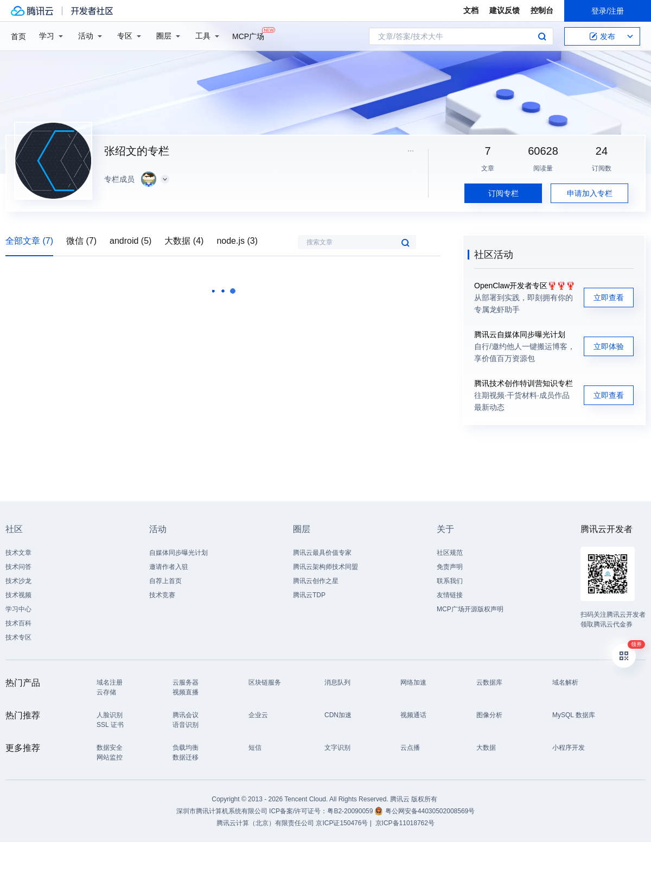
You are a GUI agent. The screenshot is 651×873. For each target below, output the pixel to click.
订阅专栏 (503, 193)
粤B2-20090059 (350, 811)
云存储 (106, 692)
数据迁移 (186, 757)
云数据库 (489, 682)
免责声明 (450, 567)
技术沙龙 (18, 581)
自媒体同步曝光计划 (178, 552)
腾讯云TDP (309, 595)
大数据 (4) (183, 240)
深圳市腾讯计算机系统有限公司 (221, 811)
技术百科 (18, 623)
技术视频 (18, 595)
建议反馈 (504, 10)
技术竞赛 (162, 595)
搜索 (542, 36)
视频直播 (186, 692)
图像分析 (489, 715)
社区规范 (450, 552)
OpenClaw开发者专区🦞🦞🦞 (524, 285)
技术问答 (18, 567)
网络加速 (413, 682)
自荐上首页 (165, 581)
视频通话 (413, 715)
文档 (470, 10)
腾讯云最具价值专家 (322, 552)
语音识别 (186, 725)
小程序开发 (568, 747)
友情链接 (450, 595)
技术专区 (18, 637)
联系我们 (450, 581)
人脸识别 (110, 715)
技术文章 (18, 552)
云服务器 (186, 682)
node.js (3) (237, 240)
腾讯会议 (186, 715)
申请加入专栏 (589, 193)
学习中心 (18, 609)
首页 (18, 36)
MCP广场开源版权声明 (470, 609)
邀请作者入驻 (168, 567)
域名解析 (565, 682)
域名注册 (110, 682)
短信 (254, 747)
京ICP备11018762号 (405, 823)
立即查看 (608, 297)
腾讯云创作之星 (316, 581)
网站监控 (110, 757)
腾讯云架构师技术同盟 (325, 567)
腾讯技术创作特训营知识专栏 (523, 383)
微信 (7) (81, 240)
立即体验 (608, 346)
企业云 (258, 715)
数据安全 (110, 747)
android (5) (130, 240)
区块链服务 (264, 682)
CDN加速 (338, 715)
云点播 (410, 747)
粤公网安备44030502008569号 (430, 811)
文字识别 (337, 747)
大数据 (486, 747)
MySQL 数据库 (573, 715)
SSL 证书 (110, 725)
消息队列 (337, 682)
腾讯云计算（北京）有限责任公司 (265, 823)
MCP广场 (248, 35)
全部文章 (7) (29, 240)
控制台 (542, 10)
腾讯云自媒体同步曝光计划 (519, 334)
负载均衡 (186, 747)
